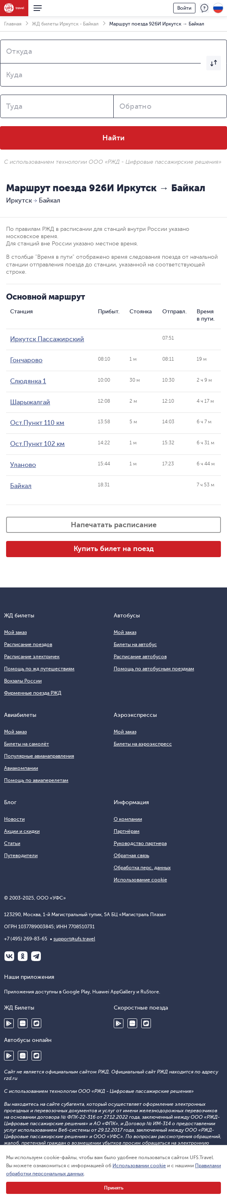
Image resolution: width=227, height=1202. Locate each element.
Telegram (36, 956)
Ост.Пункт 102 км (37, 444)
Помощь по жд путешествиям (39, 669)
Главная (12, 24)
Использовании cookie (139, 1165)
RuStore (36, 1023)
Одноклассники (22, 956)
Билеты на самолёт (26, 744)
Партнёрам (127, 831)
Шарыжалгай (30, 402)
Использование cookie (140, 880)
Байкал (21, 486)
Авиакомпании (21, 768)
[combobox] (113, 51)
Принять (113, 1188)
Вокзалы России (23, 681)
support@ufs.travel (74, 939)
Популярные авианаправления (39, 756)
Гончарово (26, 360)
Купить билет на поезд (114, 549)
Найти (113, 138)
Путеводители (21, 855)
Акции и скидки (22, 831)
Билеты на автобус (135, 644)
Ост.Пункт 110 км (37, 423)
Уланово (23, 465)
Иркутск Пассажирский (47, 339)
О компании (128, 819)
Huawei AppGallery (23, 1023)
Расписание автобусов (140, 656)
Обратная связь (131, 855)
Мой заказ (15, 632)
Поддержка (204, 8)
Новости (14, 819)
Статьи (12, 843)
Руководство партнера (140, 843)
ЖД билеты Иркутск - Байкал (65, 24)
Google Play (9, 1023)
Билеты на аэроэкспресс (143, 744)
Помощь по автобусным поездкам (154, 669)
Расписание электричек (31, 656)
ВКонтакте (9, 956)
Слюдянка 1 (28, 381)
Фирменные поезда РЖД (33, 693)
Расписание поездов (28, 644)
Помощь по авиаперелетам (36, 780)
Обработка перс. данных (142, 867)
